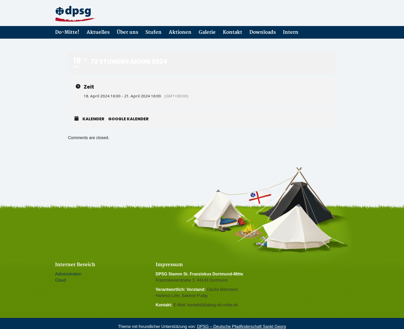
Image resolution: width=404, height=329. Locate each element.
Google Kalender (128, 119)
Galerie (207, 32)
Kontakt (232, 32)
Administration (68, 274)
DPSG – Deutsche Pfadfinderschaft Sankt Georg (241, 326)
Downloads (262, 32)
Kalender (93, 119)
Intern (290, 32)
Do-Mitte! (67, 32)
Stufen (153, 32)
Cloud (60, 280)
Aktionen (180, 32)
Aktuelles (98, 32)
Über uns (127, 32)
